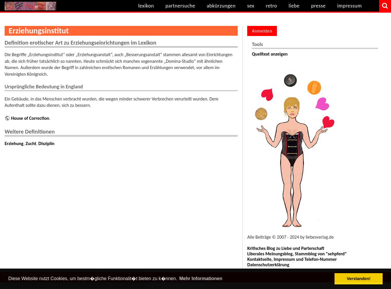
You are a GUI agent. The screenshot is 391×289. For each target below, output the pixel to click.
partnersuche (180, 6)
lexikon (146, 6)
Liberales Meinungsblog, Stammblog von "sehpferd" (297, 253)
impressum (349, 6)
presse (318, 6)
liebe (294, 6)
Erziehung (14, 143)
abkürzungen (221, 6)
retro (271, 6)
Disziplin (46, 143)
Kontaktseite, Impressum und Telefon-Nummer (292, 259)
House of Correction (30, 118)
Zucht (31, 143)
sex (250, 6)
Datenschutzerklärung (268, 264)
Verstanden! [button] (359, 278)
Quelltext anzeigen (270, 54)
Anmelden (262, 31)
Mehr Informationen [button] (200, 278)
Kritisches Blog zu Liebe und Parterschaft (285, 248)
